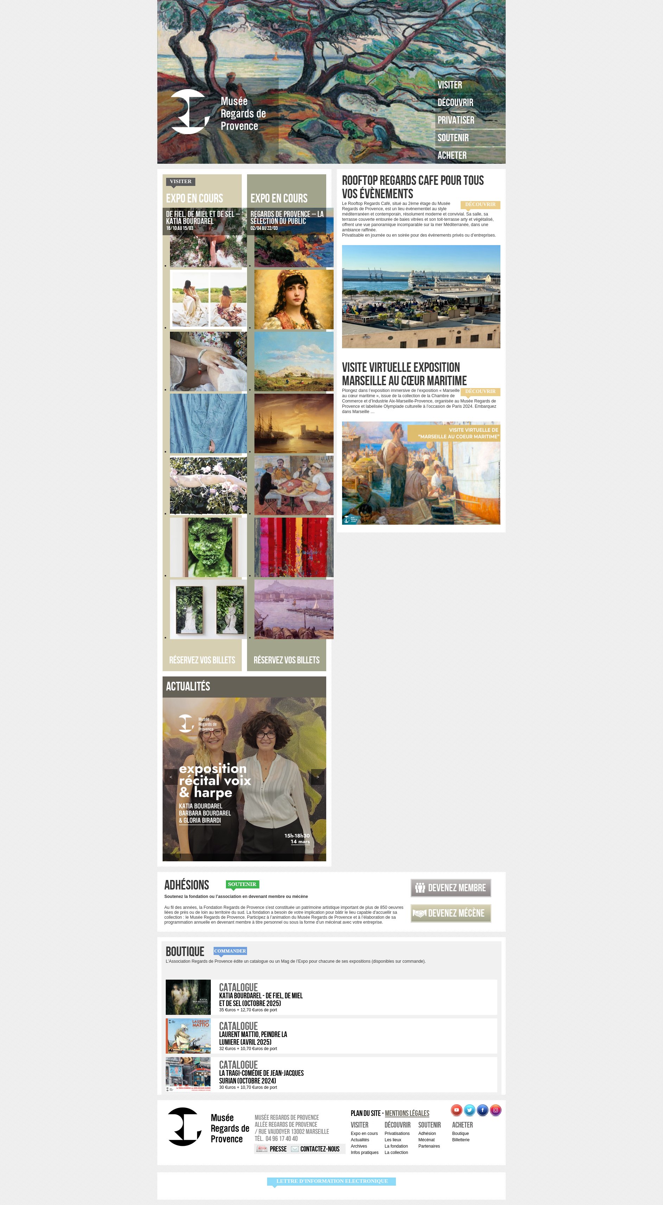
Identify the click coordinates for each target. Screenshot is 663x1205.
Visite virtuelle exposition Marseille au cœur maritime (404, 374)
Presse (278, 1149)
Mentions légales (407, 1113)
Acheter (452, 155)
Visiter (450, 85)
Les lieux (393, 1139)
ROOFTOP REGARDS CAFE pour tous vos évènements (413, 187)
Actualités (360, 1139)
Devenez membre (457, 888)
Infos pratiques (365, 1152)
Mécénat (426, 1139)
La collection (396, 1152)
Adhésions (186, 885)
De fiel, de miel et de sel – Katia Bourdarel (203, 217)
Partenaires (429, 1146)
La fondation (396, 1146)
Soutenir (453, 138)
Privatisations (397, 1133)
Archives (359, 1146)
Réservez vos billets (202, 660)
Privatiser (456, 120)
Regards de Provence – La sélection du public (287, 217)
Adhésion (427, 1133)
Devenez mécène (456, 913)
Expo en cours (194, 199)
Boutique (185, 952)
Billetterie (460, 1139)
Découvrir (455, 102)
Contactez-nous (320, 1149)
